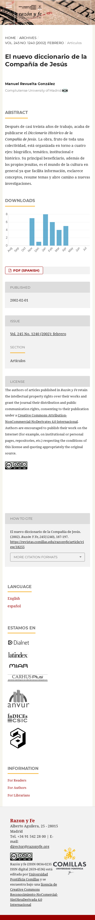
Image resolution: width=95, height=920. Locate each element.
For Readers (17, 780)
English (14, 598)
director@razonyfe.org (29, 846)
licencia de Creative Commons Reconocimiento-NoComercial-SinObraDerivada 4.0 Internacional (34, 894)
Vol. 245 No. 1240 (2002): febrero (34, 43)
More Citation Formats (36, 557)
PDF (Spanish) (26, 270)
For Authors (17, 787)
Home (10, 38)
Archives (27, 38)
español (14, 606)
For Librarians (19, 795)
